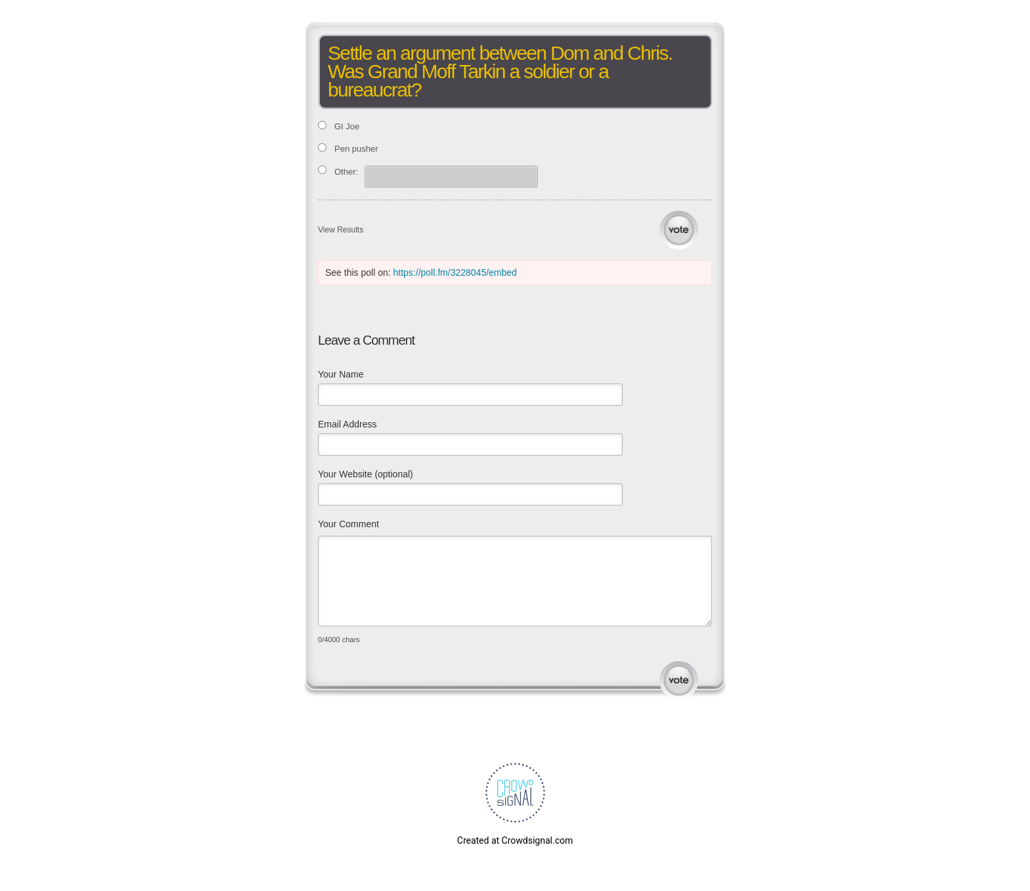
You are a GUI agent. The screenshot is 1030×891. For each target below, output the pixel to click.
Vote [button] (679, 230)
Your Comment (348, 524)
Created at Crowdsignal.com (515, 840)
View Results (340, 229)
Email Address (347, 424)
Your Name (341, 374)
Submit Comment (679, 681)
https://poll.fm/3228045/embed (455, 272)
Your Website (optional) (365, 474)
